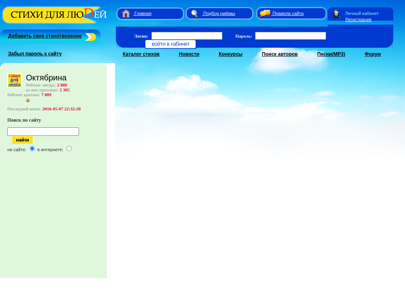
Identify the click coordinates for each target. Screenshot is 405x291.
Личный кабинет (362, 13)
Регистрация (358, 19)
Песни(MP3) (331, 54)
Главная (142, 13)
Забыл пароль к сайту (35, 54)
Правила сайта (288, 13)
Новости (189, 54)
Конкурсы (231, 54)
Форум (372, 54)
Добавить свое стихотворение (45, 36)
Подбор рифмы (219, 13)
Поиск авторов (280, 54)
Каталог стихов (141, 54)
